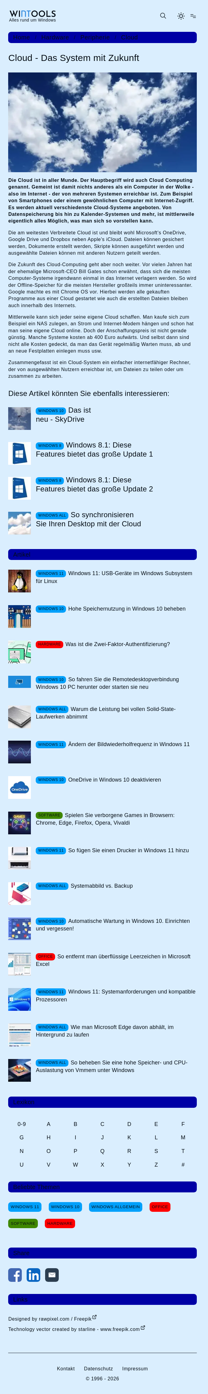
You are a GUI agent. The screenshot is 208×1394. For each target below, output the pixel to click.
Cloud (129, 37)
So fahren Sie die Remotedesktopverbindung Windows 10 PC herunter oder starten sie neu (107, 683)
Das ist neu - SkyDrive (63, 414)
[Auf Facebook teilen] (15, 1276)
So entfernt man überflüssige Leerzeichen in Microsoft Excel (113, 960)
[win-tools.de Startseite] (32, 16)
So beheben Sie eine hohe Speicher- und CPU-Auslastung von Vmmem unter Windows (111, 1066)
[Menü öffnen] (193, 16)
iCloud (113, 239)
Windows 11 (25, 1207)
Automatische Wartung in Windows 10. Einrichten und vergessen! (113, 925)
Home (21, 37)
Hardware (55, 37)
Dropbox (60, 239)
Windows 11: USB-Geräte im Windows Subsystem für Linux (114, 577)
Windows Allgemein (115, 1207)
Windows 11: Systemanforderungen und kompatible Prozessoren (115, 995)
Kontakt (66, 1368)
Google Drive (23, 239)
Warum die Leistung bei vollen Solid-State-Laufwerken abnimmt (106, 713)
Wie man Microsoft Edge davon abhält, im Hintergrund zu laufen (104, 1031)
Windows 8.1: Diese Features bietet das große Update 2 (94, 484)
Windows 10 (65, 1207)
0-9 (22, 1124)
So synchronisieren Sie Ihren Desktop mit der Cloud (88, 519)
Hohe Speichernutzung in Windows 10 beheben (127, 609)
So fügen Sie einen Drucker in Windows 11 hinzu (128, 850)
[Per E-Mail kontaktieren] (52, 1276)
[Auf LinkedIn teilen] (33, 1276)
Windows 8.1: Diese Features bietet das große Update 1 (94, 449)
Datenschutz (98, 1368)
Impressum (135, 1368)
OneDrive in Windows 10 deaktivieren (114, 780)
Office (160, 1207)
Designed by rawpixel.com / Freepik (49, 1319)
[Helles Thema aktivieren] (181, 16)
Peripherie (95, 37)
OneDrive (174, 232)
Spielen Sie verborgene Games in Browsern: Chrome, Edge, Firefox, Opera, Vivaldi (105, 819)
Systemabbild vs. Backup (102, 886)
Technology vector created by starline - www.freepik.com (74, 1329)
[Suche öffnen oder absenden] (163, 16)
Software (23, 1223)
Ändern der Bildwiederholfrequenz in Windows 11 (129, 744)
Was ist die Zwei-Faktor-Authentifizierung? (117, 644)
